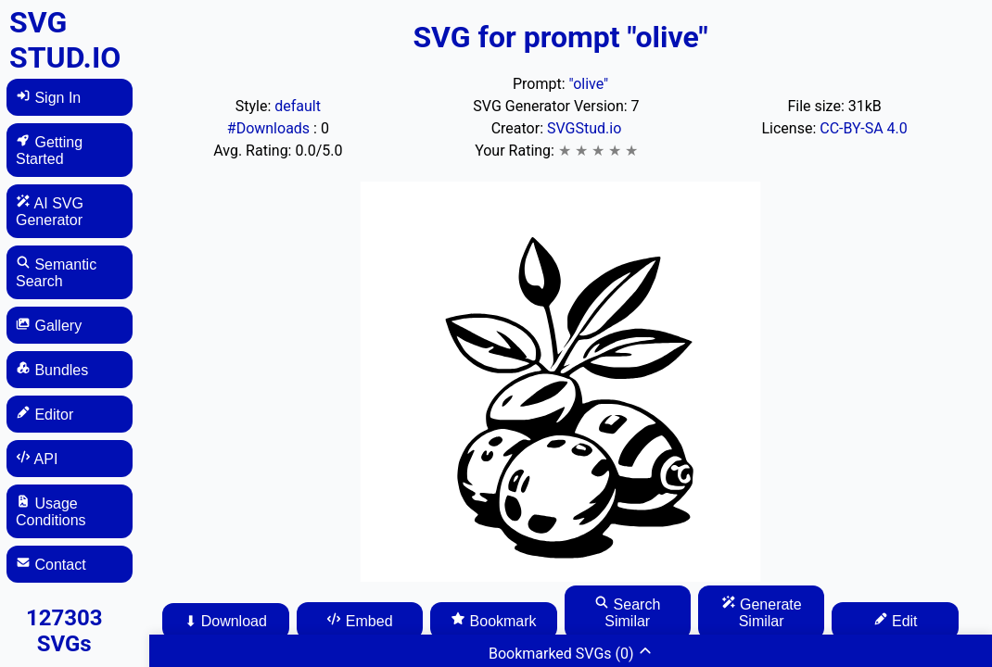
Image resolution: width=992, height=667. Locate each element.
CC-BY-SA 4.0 (864, 128)
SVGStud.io (584, 128)
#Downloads (270, 128)
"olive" (588, 84)
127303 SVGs (64, 631)
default (297, 106)
